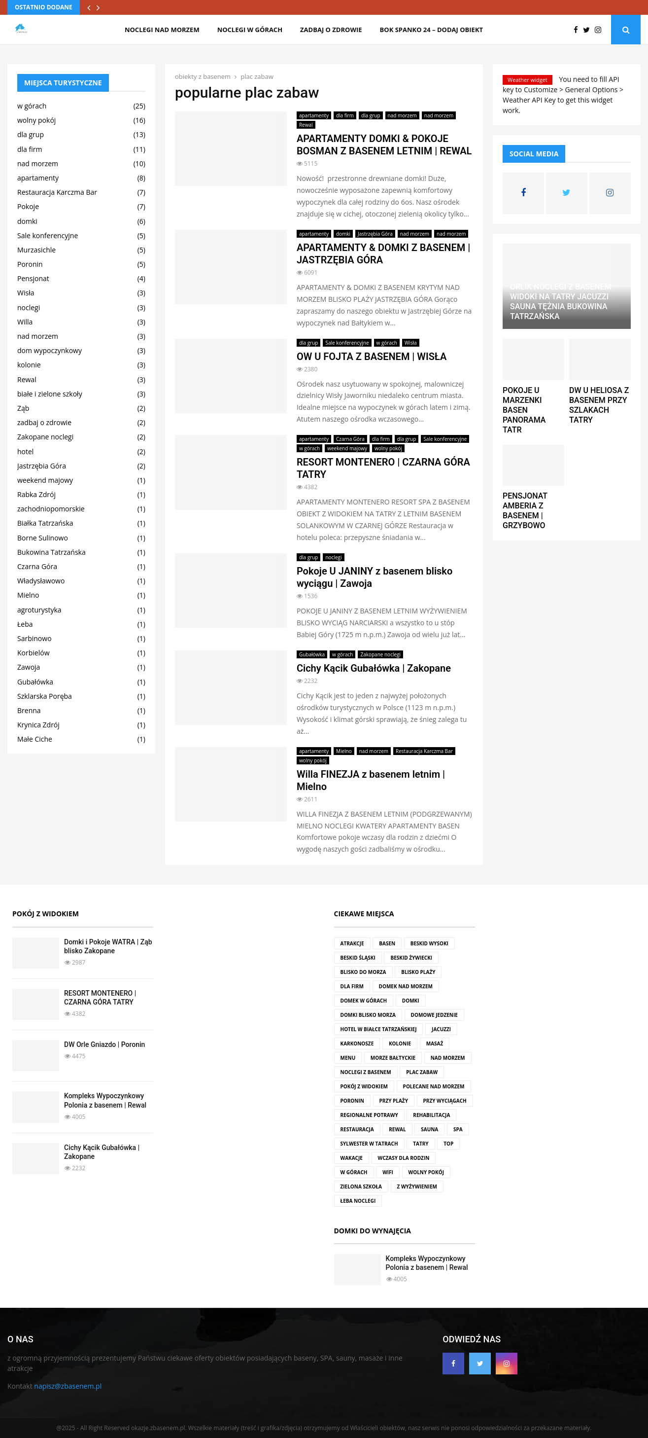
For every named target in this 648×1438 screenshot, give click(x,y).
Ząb (23, 408)
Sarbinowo (34, 638)
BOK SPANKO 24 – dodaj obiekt (431, 29)
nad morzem (402, 115)
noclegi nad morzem (162, 29)
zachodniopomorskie (51, 508)
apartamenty (314, 115)
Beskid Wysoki (429, 943)
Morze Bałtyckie (393, 1057)
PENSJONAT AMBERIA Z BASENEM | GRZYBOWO (525, 510)
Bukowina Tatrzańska (51, 552)
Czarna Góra (350, 438)
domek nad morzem (406, 986)
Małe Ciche (34, 739)
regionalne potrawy (369, 1115)
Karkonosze (357, 1043)
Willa (25, 321)
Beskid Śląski (358, 957)
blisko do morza (363, 972)
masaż (434, 1043)
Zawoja (28, 667)
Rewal (306, 124)
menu (348, 1057)
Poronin (30, 264)
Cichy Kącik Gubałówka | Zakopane (374, 668)
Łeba (25, 624)
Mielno (344, 751)
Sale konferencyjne (347, 342)
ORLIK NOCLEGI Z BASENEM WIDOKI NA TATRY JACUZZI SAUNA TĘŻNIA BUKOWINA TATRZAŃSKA (561, 301)
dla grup (370, 115)
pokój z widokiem (364, 1086)
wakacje (352, 1157)
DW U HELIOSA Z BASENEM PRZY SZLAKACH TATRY (599, 405)
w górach (386, 342)
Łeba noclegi (358, 1200)
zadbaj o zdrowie (331, 29)
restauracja (357, 1129)
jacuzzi (441, 1029)
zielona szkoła (361, 1186)
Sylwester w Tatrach (369, 1143)
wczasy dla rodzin (404, 1157)
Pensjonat (33, 278)
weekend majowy (347, 448)
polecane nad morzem (434, 1086)
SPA (458, 1129)
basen (387, 943)
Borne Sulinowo (42, 537)
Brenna (29, 710)
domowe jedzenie (434, 1014)
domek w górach (364, 1000)
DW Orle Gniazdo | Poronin (104, 1044)
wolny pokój (388, 448)
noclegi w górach (249, 29)
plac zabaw (422, 1072)
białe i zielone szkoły (49, 393)
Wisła (411, 342)
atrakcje (352, 943)
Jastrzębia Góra (375, 233)
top (448, 1143)
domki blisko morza (368, 1014)
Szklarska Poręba (44, 696)
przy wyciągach (445, 1100)
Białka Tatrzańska (45, 523)
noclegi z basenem (366, 1072)
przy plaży (393, 1100)
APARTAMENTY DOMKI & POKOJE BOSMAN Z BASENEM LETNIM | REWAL (384, 145)
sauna (429, 1129)
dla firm (345, 115)
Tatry (420, 1143)
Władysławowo (41, 580)
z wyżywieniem (417, 1186)
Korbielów (33, 652)
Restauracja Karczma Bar (424, 751)
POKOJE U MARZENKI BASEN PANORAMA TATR (524, 410)
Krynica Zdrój (38, 724)
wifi (387, 1172)
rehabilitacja (431, 1115)
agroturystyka (39, 609)
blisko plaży (418, 972)
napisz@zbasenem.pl (68, 1386)
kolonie (29, 364)
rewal (397, 1129)
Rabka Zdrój (36, 494)
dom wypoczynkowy (49, 350)
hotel (25, 451)
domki (343, 233)
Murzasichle (36, 249)
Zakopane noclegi (380, 654)
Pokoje (28, 206)
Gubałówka (312, 654)
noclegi (333, 557)
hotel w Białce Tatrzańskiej (379, 1029)
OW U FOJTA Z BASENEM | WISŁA (371, 356)
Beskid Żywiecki (411, 957)
